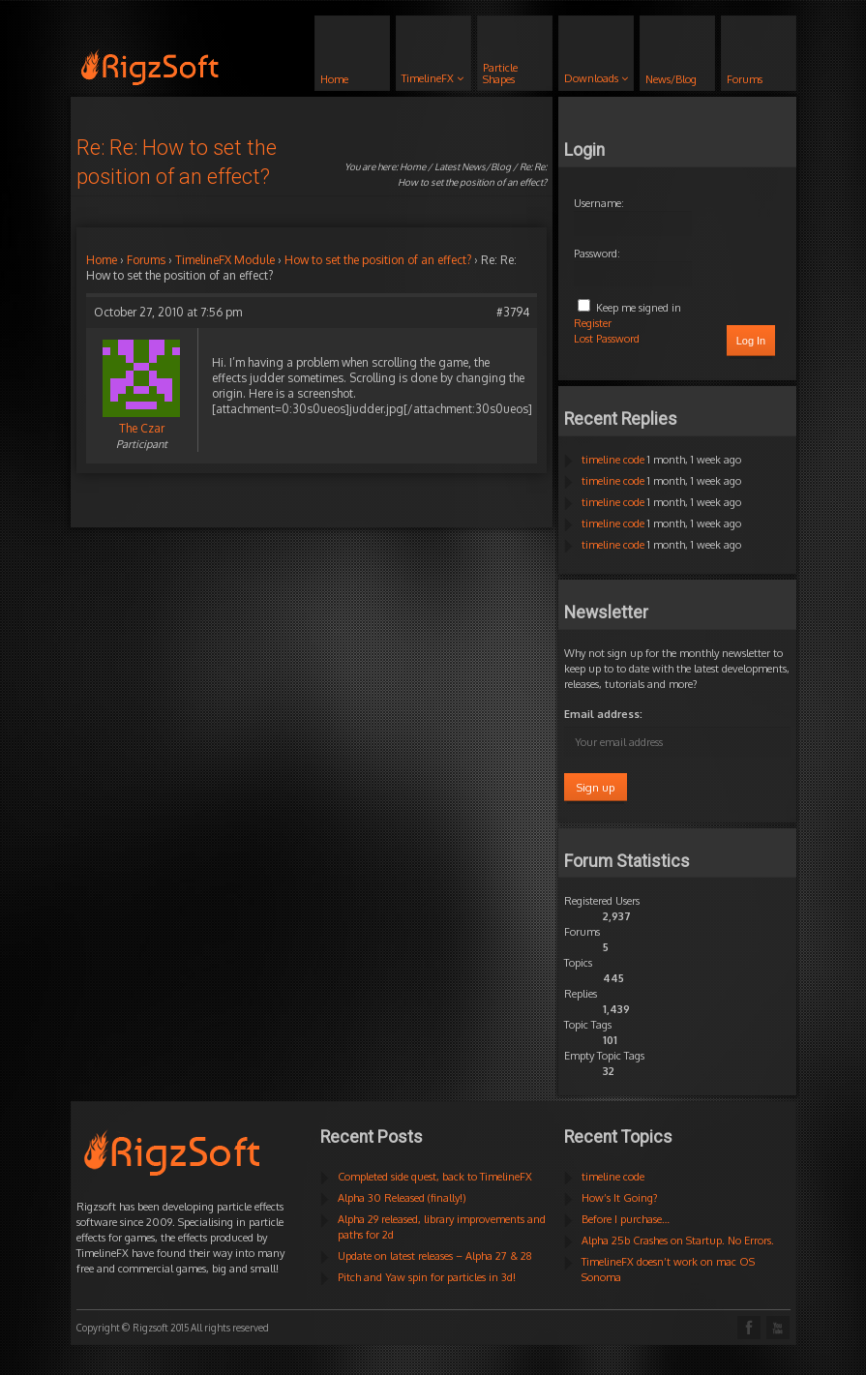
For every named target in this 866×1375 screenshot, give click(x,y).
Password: (597, 253)
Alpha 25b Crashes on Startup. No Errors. (678, 1240)
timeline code (613, 459)
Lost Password (607, 338)
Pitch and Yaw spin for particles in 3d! (427, 1277)
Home (413, 166)
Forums (146, 260)
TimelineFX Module (225, 260)
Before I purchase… (626, 1219)
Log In (751, 340)
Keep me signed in (638, 307)
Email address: (603, 714)
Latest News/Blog (472, 166)
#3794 (512, 312)
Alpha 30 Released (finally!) (402, 1198)
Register (593, 323)
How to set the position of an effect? (377, 260)
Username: (599, 203)
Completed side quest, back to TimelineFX (435, 1176)
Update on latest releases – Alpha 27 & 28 (435, 1256)
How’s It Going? (620, 1198)
